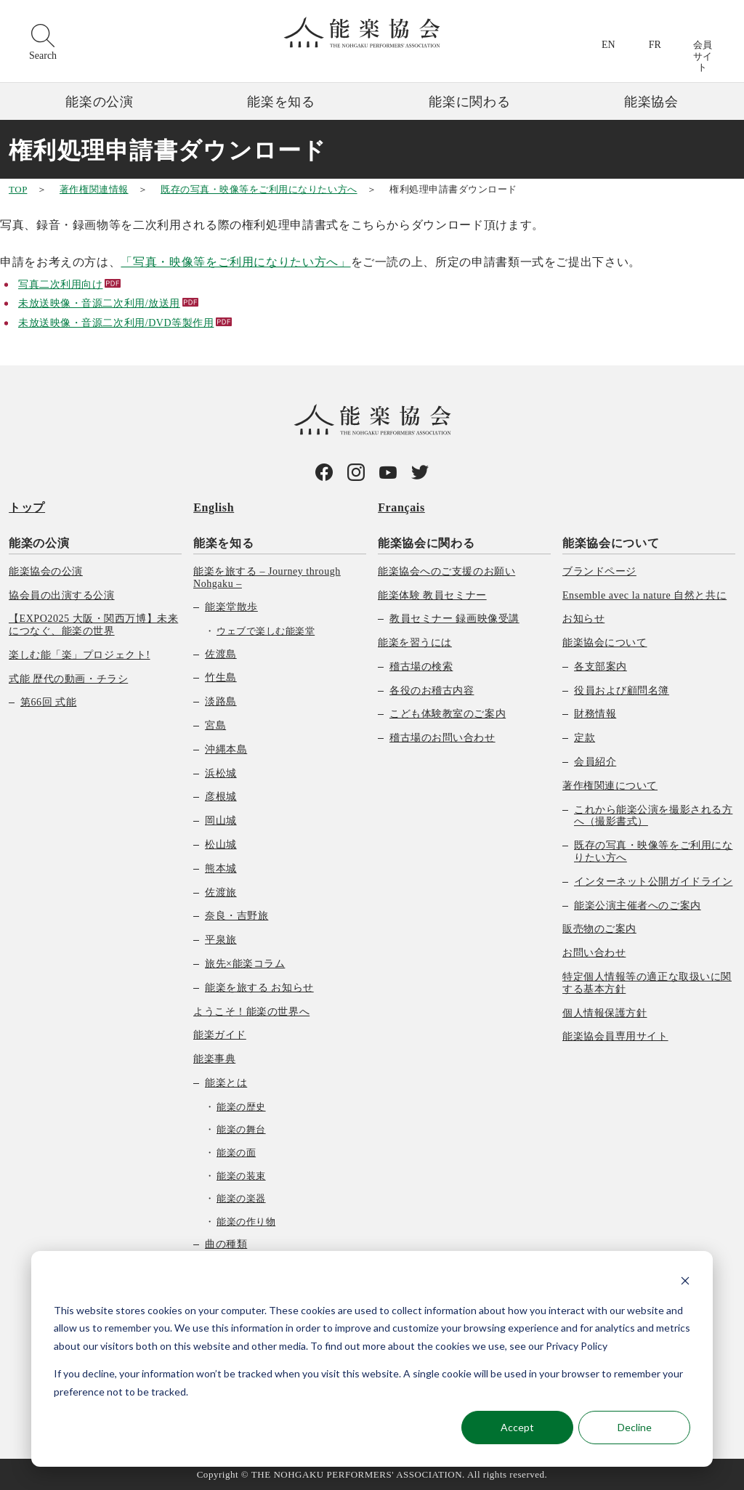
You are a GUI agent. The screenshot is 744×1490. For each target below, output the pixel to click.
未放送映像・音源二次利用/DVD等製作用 (116, 322)
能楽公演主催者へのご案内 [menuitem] (637, 904)
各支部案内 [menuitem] (600, 665)
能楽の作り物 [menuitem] (246, 1220)
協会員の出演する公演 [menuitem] (62, 594)
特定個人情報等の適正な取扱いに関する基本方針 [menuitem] (647, 983)
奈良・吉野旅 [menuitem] (236, 915)
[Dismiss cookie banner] (685, 1283)
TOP (18, 189)
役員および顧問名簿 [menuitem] (621, 689)
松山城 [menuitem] (221, 844)
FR (655, 44)
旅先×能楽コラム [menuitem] (245, 963)
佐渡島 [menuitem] (221, 653)
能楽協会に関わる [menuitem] (426, 542)
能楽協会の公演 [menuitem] (46, 570)
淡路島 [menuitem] (221, 701)
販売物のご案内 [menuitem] (599, 928)
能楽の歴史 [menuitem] (241, 1106)
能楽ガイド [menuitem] (219, 1034)
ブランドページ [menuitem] (599, 570)
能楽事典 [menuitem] (214, 1058)
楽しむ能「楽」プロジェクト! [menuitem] (79, 654)
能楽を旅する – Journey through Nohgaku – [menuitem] (267, 576)
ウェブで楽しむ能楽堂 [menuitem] (266, 630)
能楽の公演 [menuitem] (39, 542)
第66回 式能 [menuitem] (48, 702)
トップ (27, 507)
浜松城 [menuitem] (221, 772)
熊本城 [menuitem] (221, 867)
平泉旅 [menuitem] (221, 939)
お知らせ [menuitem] (583, 618)
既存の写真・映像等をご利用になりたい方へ (259, 189)
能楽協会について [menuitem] (610, 542)
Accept (517, 1427)
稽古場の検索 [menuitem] (421, 665)
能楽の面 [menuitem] (236, 1152)
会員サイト (702, 56)
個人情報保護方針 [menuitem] (604, 1012)
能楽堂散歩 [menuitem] (231, 607)
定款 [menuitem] (584, 737)
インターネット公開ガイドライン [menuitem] (653, 880)
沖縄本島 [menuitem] (226, 748)
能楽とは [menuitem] (226, 1082)
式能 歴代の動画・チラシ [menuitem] (68, 678)
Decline (635, 1427)
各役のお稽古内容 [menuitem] (431, 689)
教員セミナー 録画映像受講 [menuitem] (454, 618)
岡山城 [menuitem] (221, 820)
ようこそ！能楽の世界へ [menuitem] (251, 1010)
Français (401, 507)
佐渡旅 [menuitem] (221, 891)
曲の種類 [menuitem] (226, 1244)
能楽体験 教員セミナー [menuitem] (432, 594)
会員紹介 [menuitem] (595, 761)
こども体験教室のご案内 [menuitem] (447, 713)
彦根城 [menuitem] (221, 796)
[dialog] (372, 1359)
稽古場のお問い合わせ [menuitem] (442, 737)
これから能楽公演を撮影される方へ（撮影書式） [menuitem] (653, 815)
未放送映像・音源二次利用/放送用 (99, 303)
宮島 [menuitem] (215, 725)
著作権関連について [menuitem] (610, 785)
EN (608, 44)
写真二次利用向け (60, 284)
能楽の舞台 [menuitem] (241, 1129)
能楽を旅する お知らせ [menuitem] (259, 986)
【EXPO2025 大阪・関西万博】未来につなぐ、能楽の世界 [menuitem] (93, 624)
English (213, 507)
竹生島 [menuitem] (221, 677)
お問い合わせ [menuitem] (594, 952)
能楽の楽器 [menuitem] (241, 1198)
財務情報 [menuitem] (595, 713)
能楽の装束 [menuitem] (241, 1175)
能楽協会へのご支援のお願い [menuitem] (446, 570)
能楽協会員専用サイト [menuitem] (615, 1036)
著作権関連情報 (94, 189)
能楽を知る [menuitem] (223, 542)
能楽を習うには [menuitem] (415, 642)
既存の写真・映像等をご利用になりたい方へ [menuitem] (653, 851)
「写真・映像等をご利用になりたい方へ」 (235, 262)
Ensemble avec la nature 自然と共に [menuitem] (644, 594)
